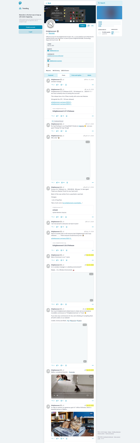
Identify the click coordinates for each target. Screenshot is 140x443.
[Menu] (92, 25)
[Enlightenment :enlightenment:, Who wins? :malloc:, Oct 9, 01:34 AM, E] (70, 159)
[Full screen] (90, 395)
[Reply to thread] (53, 131)
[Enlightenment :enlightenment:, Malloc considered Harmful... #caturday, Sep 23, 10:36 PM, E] (70, 385)
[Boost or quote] (57, 84)
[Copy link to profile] (88, 25)
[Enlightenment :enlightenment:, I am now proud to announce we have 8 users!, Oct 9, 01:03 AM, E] (70, 224)
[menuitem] (72, 387)
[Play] (54, 395)
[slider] (72, 393)
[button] (72, 387)
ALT (88, 178)
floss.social (51, 33)
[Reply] (53, 84)
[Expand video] (87, 395)
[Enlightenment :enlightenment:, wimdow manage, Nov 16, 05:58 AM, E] (70, 82)
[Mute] (57, 395)
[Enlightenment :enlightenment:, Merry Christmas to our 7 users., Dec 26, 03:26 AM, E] (70, 258)
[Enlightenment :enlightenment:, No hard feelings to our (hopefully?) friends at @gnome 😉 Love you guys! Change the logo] (70, 126)
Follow (83, 25)
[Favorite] (62, 84)
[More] (92, 84)
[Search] (109, 3)
